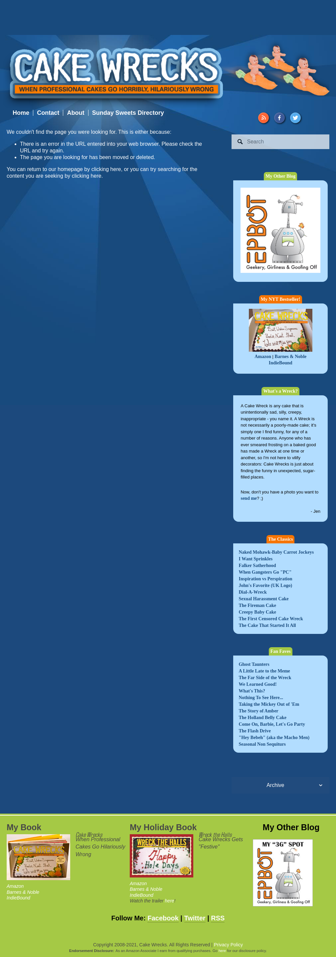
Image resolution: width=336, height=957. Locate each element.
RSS (218, 918)
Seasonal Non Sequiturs (262, 744)
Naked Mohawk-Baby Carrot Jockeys (276, 552)
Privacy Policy (228, 944)
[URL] (263, 117)
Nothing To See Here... (261, 697)
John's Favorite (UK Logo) (265, 585)
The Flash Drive (254, 730)
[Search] (280, 141)
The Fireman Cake (257, 605)
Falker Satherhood (257, 565)
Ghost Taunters (254, 664)
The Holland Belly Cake (262, 717)
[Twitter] (295, 117)
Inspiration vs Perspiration (265, 578)
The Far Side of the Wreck (265, 677)
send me (249, 498)
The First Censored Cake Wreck (271, 618)
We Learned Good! (257, 684)
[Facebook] (279, 117)
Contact (48, 113)
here (169, 900)
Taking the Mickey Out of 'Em (269, 704)
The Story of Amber (258, 710)
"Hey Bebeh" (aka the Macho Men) (274, 737)
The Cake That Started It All (267, 625)
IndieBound (280, 362)
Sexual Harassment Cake (263, 598)
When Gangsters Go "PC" (265, 572)
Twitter (195, 918)
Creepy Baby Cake (257, 612)
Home (21, 113)
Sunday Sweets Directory (128, 113)
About (75, 113)
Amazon (262, 356)
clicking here (106, 169)
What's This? (252, 690)
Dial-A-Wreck (252, 592)
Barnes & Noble (291, 356)
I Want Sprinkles (255, 558)
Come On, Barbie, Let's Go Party (272, 724)
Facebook (162, 918)
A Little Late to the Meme (264, 671)
